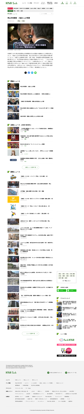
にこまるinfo (34, 383)
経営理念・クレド (19, 396)
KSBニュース (18, 379)
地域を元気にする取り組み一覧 (21, 391)
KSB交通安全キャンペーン (38, 393)
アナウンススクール (19, 393)
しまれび (33, 391)
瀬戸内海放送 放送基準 (20, 398)
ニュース (24, 3)
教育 (64, 275)
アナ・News (28, 388)
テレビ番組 (29, 3)
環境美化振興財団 (19, 401)
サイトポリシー (41, 401)
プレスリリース (58, 396)
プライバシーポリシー (30, 401)
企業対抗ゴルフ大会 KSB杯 (71, 393)
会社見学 (28, 393)
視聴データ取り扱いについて (41, 398)
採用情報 (62, 3)
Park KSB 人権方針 (51, 401)
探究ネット (40, 391)
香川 (18, 10)
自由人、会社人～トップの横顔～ (46, 383)
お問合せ (74, 3)
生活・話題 (72, 273)
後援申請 (70, 401)
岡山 (15, 10)
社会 (67, 273)
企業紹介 (56, 3)
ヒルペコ (26, 383)
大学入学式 (16, 8)
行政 (23, 21)
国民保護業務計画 (54, 398)
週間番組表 (17, 385)
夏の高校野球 (50, 393)
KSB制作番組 (25, 385)
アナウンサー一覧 (19, 388)
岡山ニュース (26, 379)
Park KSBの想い (48, 396)
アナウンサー (36, 3)
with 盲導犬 (71, 391)
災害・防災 (72, 275)
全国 (22, 10)
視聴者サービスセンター (37, 396)
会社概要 (27, 396)
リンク (68, 398)
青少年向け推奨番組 (35, 385)
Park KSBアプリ (59, 393)
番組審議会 (67, 396)
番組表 (67, 3)
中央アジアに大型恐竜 (24, 8)
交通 (67, 275)
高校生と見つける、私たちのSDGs (59, 391)
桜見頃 (43, 8)
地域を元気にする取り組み (50, 3)
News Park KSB (18, 383)
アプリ (71, 3)
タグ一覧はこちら (66, 280)
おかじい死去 (33, 8)
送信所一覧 (30, 398)
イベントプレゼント (43, 3)
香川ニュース (35, 379)
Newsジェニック (59, 383)
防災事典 (47, 391)
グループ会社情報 (61, 401)
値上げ (39, 8)
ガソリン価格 (49, 8)
